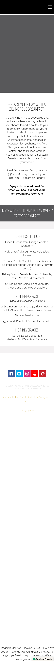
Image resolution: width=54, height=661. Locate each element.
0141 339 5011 (27, 410)
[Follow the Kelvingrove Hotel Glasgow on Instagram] (27, 373)
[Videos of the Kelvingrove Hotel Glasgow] (35, 373)
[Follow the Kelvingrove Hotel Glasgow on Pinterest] (43, 373)
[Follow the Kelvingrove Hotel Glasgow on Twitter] (19, 373)
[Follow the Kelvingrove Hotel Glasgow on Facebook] (11, 373)
